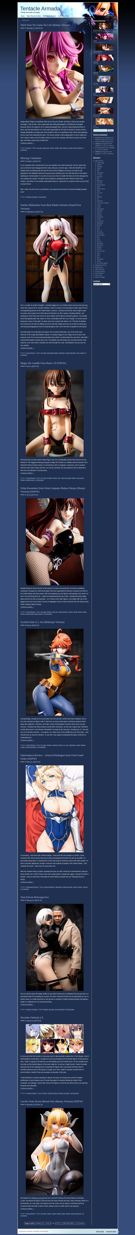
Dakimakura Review (32, 887)
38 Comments (70, 1009)
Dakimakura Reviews (49, 16)
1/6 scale (43, 353)
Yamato (99, 261)
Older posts (25, 20)
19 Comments (48, 614)
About (23, 16)
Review (79, 148)
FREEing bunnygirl (37, 1198)
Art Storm (99, 175)
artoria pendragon (49, 887)
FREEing (99, 197)
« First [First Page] (38, 1223)
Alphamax (99, 167)
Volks (98, 255)
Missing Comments (31, 158)
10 (65, 1223)
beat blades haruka (52, 353)
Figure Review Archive (34, 16)
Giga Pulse (100, 201)
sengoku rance (30, 480)
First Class (99, 193)
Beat (98, 179)
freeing (57, 148)
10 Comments (41, 747)
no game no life (72, 148)
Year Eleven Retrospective (35, 897)
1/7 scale (43, 478)
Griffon (99, 207)
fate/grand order (67, 887)
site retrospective (60, 1009)
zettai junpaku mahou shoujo (34, 614)
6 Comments (42, 197)
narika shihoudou (71, 353)
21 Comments (25, 889)
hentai (75, 612)
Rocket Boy (100, 245)
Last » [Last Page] (82, 1223)
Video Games (98, 275)
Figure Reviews (99, 161)
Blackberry (100, 181)
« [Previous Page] (42, 1223)
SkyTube (99, 249)
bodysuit (55, 745)
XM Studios (100, 259)
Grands (99, 205)
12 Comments (39, 480)
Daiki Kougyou (101, 185)
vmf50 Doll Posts (63, 16)
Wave (98, 257)
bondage (49, 478)
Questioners (100, 243)
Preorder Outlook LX (32, 1017)
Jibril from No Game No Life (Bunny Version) (45, 25)
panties (82, 353)
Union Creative (101, 251)
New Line (99, 231)
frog (59, 478)
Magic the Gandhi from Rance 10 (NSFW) (43, 363)
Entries (100, 1231)
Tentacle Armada (40, 8)
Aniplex (99, 169)
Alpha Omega (100, 163)
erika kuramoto (63, 612)
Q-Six (98, 239)
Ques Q (99, 241)
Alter (98, 171)
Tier (41, 28)
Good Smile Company (103, 203)
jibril (61, 148)
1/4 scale (39, 148)
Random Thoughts (31, 197)
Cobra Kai (99, 183)
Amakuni (99, 165)
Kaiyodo (99, 213)
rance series (80, 478)
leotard (65, 148)
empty (98, 191)
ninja (78, 353)
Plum (98, 237)
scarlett (23, 747)
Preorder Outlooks (100, 271)
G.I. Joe (65, 745)
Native (74, 478)
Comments (111, 1231)
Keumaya (99, 215)
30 (72, 1223)
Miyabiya (99, 225)
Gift (98, 199)
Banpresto (99, 177)
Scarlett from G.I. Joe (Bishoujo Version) (42, 622)
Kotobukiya (72, 745)
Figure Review (30, 353)
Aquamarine (100, 173)
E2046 (98, 187)
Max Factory (100, 221)
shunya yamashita (31, 747)
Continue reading (27, 143)
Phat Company (101, 235)
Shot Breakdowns (99, 273)
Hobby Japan (100, 209)
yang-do (85, 887)
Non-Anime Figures (102, 263)
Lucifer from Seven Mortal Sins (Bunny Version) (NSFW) (52, 1101)
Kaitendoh (62, 353)
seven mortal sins (76, 1213)
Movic (98, 227)
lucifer (63, 1213)
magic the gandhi (66, 478)
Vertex (98, 253)
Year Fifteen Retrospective (106, 141)
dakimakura (58, 887)
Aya (96, 141)
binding (49, 612)
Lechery (99, 219)
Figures (28, 148)
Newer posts (84, 20)
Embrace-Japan (101, 189)
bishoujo (49, 745)
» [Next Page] (77, 1223)
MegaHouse (100, 223)
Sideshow (99, 247)
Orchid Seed (100, 233)
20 (68, 1223)
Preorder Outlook (31, 1093)
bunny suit (46, 148)
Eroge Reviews (99, 267)
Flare (98, 195)
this (86, 305)
